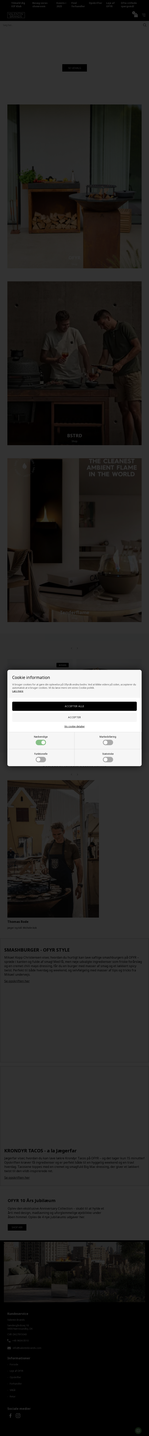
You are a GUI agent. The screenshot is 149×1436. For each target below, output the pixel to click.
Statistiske (108, 757)
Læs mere (17, 691)
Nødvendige (41, 740)
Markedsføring (108, 740)
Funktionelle (41, 757)
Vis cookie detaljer (74, 726)
